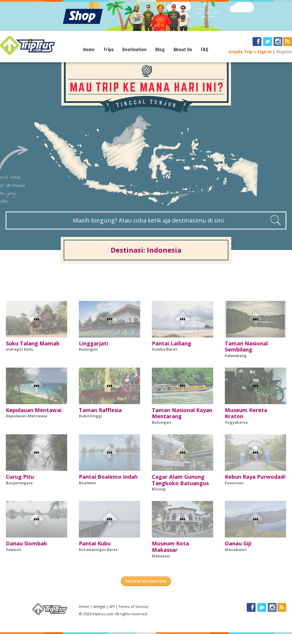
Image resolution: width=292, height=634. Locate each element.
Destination (134, 49)
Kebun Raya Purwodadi (255, 476)
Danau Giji (238, 543)
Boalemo (87, 482)
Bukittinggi (90, 415)
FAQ (204, 49)
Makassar (161, 556)
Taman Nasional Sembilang (246, 346)
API (112, 606)
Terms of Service (133, 606)
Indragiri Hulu (19, 349)
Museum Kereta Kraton (246, 413)
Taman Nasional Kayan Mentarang (182, 413)
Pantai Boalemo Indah (108, 476)
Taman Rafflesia (100, 410)
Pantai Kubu (95, 543)
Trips (108, 49)
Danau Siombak (26, 543)
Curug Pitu (20, 476)
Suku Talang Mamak (33, 343)
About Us (182, 49)
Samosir (14, 549)
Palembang (236, 355)
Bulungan (161, 422)
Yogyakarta (236, 422)
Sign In (264, 51)
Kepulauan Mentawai (34, 410)
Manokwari (236, 549)
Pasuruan (234, 482)
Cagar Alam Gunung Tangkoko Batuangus (180, 480)
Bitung (159, 489)
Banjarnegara (19, 482)
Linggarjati (93, 343)
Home (89, 49)
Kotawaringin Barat (98, 549)
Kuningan (88, 349)
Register (284, 51)
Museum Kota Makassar (170, 546)
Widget (99, 606)
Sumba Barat (164, 349)
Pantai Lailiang (171, 343)
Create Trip (241, 51)
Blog (160, 49)
